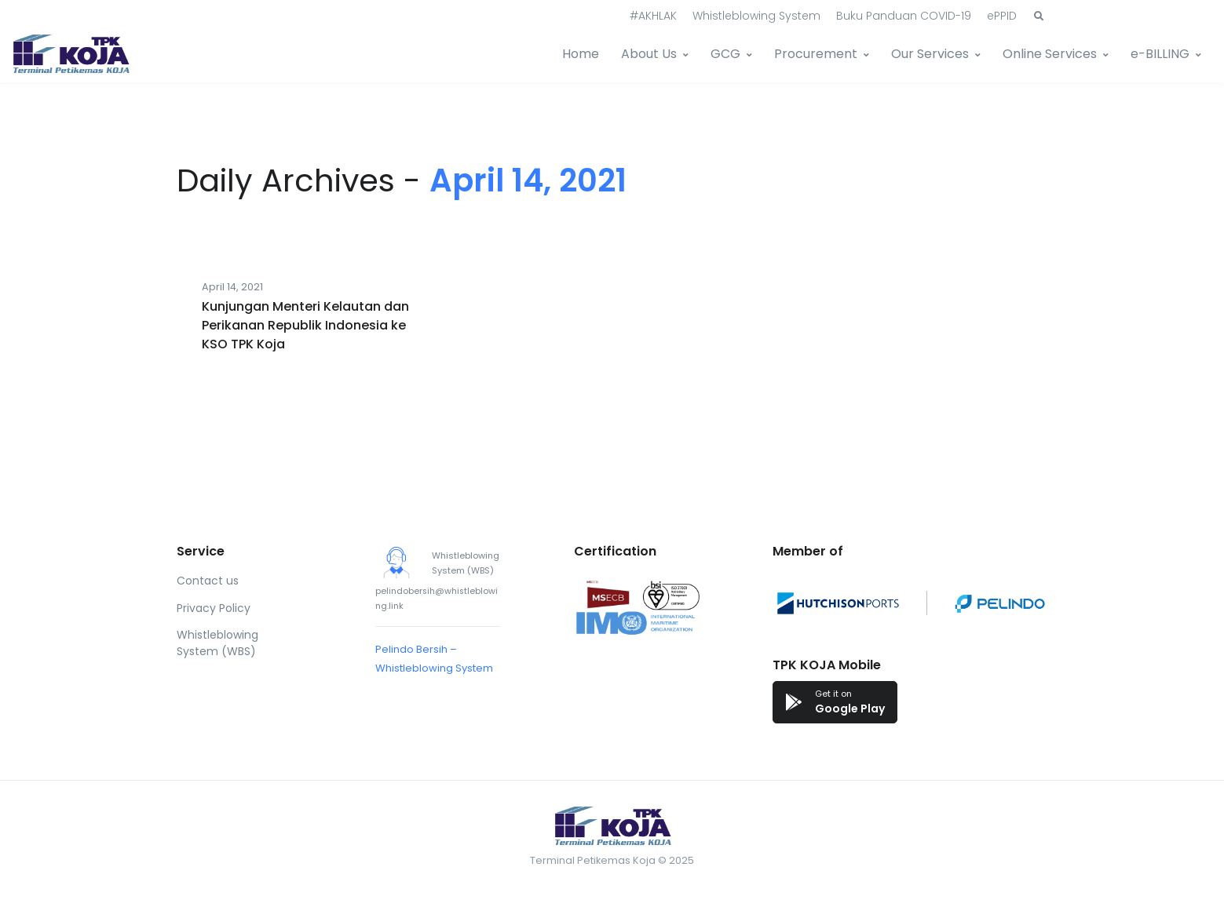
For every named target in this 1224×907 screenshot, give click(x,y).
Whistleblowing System (756, 16)
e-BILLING (1160, 54)
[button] (1038, 16)
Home (580, 54)
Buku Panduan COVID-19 (903, 16)
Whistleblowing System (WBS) (217, 643)
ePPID (1002, 16)
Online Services (1050, 54)
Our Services (930, 54)
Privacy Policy (213, 608)
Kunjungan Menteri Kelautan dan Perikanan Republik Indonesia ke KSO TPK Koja (305, 325)
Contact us (208, 580)
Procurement (815, 54)
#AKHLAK (653, 16)
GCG (725, 54)
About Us (649, 54)
